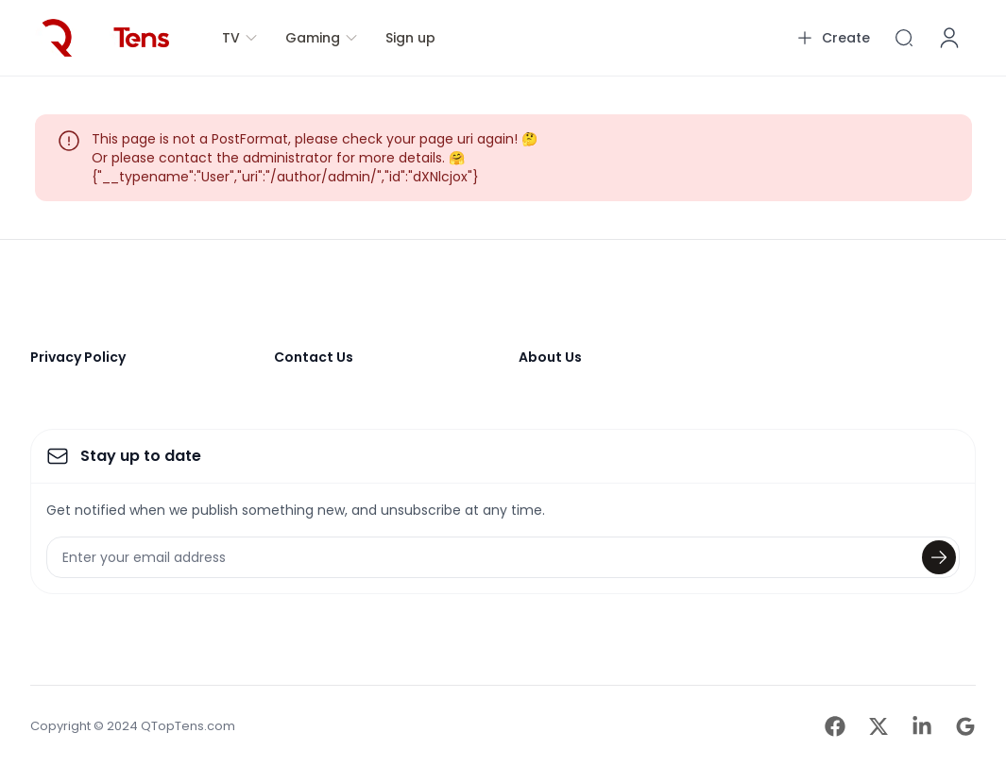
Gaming (322, 37)
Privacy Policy (78, 357)
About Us (550, 357)
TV (240, 37)
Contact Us (313, 357)
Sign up (410, 37)
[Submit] (939, 557)
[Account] (949, 37)
